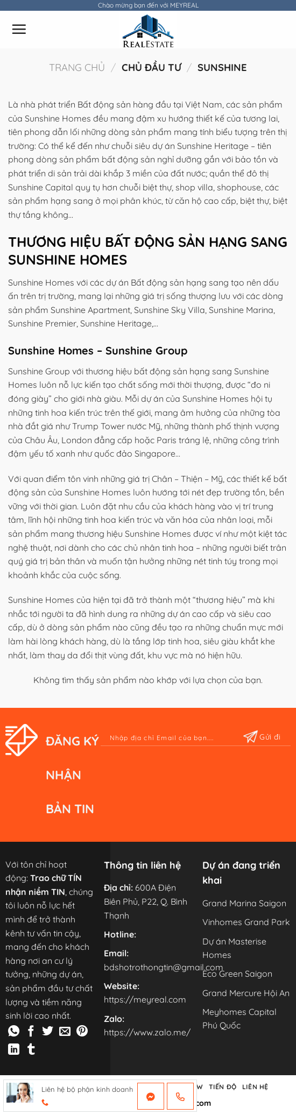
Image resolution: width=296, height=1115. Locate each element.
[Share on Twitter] (47, 1032)
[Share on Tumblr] (31, 1050)
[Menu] (19, 29)
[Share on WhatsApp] (13, 1032)
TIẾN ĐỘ (223, 1087)
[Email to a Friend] (65, 1032)
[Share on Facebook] (31, 1032)
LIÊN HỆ (255, 1087)
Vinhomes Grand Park (246, 922)
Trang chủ (77, 67)
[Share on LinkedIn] (13, 1050)
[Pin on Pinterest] (82, 1032)
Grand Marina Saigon (244, 903)
